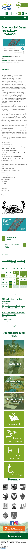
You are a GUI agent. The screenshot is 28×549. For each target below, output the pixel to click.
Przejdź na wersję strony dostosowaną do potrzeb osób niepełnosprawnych (7, 13)
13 (21, 276)
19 (18, 279)
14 (25, 276)
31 (10, 286)
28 (25, 283)
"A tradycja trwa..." (7, 319)
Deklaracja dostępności (21, 542)
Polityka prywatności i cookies (7, 542)
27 (21, 283)
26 (18, 283)
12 (18, 276)
